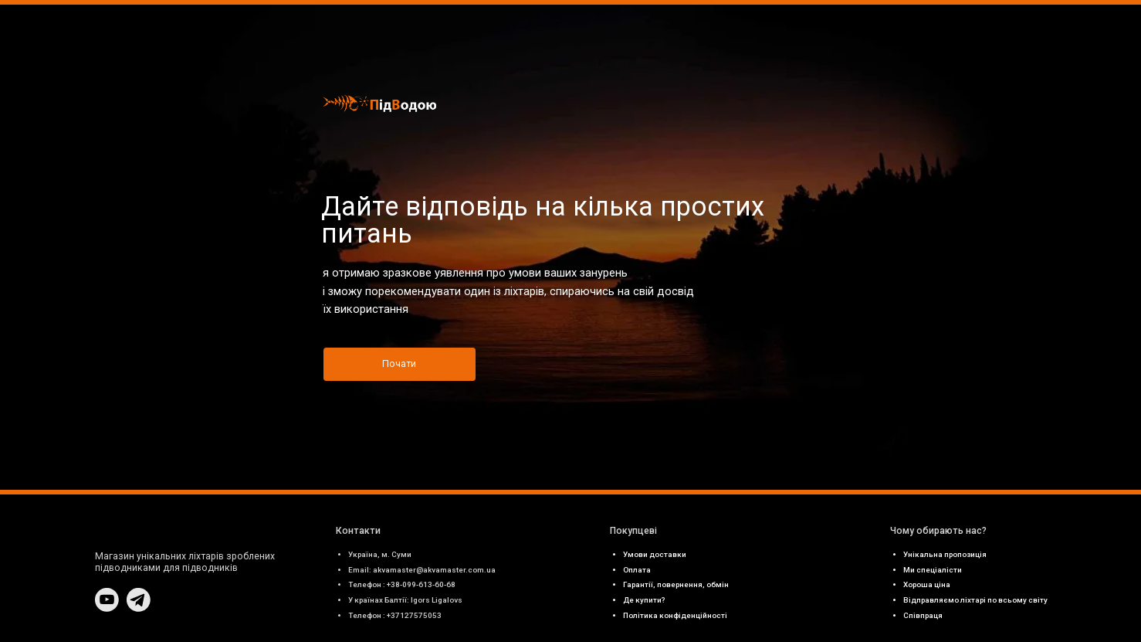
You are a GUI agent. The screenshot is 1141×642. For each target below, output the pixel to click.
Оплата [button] (637, 570)
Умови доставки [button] (654, 554)
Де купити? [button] (644, 600)
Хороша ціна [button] (926, 584)
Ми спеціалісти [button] (932, 570)
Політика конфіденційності (675, 615)
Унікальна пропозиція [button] (945, 554)
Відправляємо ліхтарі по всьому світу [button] (975, 600)
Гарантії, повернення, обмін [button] (676, 584)
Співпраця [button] (923, 615)
